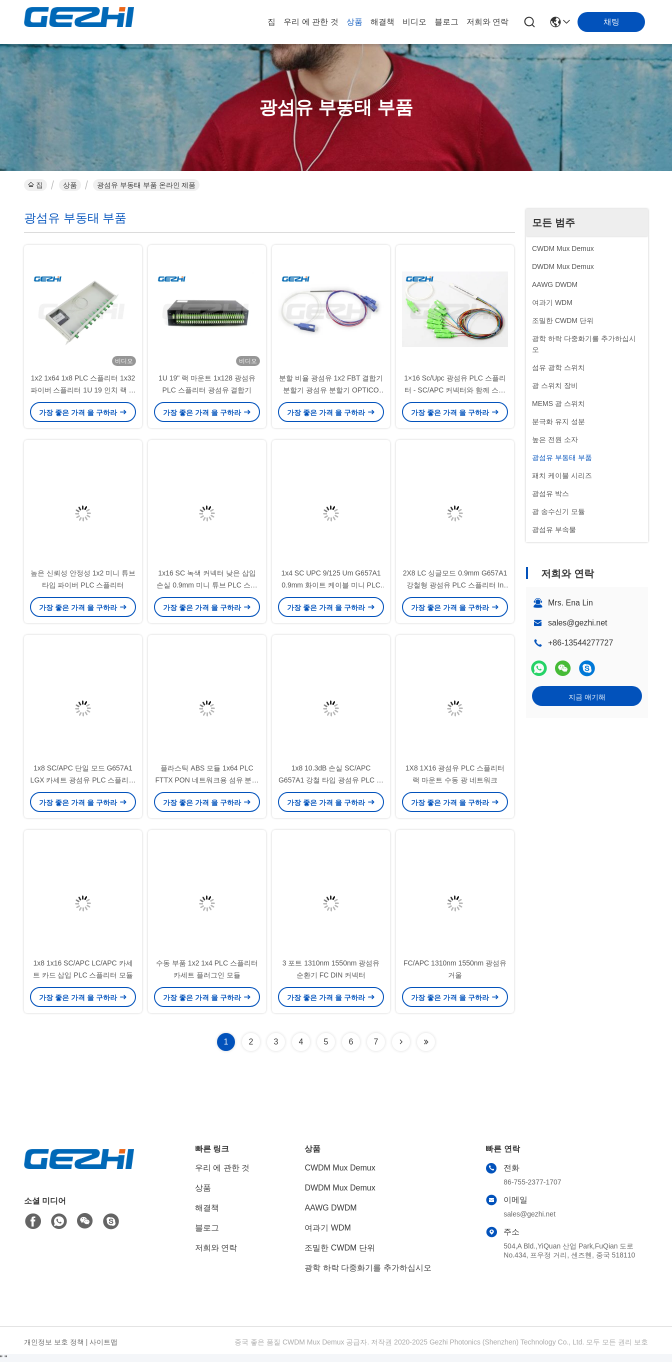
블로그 (446, 22)
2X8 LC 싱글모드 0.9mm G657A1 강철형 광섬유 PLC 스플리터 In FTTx (455, 585)
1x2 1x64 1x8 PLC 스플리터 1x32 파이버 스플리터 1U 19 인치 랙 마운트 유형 (83, 390)
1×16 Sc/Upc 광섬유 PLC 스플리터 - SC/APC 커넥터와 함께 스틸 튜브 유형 (455, 390)
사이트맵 (104, 1342)
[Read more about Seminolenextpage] (401, 1042)
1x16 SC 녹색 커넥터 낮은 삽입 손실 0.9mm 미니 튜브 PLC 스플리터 (206, 585)
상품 (354, 22)
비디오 (414, 22)
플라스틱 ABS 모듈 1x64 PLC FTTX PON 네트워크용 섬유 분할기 (207, 780)
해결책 (382, 22)
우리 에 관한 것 (311, 22)
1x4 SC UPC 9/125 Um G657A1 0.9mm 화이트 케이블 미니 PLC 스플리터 (330, 585)
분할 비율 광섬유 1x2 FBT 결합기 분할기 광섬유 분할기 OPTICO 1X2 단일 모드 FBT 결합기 (331, 390)
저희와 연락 (487, 22)
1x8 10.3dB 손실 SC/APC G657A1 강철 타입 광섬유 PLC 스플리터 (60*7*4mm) (331, 780)
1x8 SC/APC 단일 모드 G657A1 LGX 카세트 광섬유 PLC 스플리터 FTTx (83, 780)
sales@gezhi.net (578, 622)
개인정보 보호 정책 (54, 1342)
